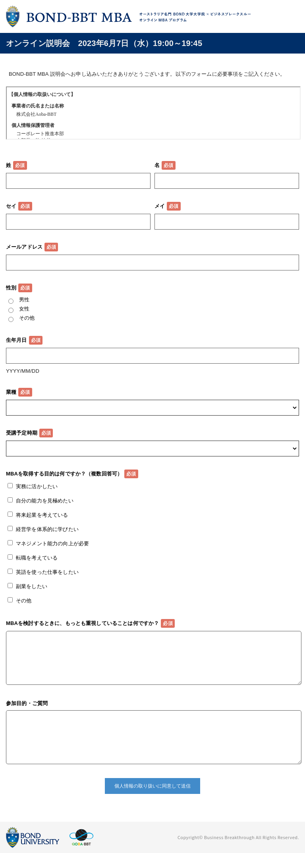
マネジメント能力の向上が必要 (52, 543)
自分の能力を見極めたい (44, 501)
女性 (24, 309)
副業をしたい (31, 586)
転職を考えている (37, 558)
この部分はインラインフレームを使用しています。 (153, 113)
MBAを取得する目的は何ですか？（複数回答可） (64, 474)
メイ (159, 206)
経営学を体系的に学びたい (47, 529)
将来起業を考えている (42, 515)
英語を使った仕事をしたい (47, 572)
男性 (24, 300)
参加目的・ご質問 (27, 703)
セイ (11, 206)
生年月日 (16, 340)
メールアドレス (24, 247)
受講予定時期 (21, 433)
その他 (27, 318)
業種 (11, 392)
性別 (11, 288)
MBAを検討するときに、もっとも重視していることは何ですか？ (82, 623)
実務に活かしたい (37, 486)
